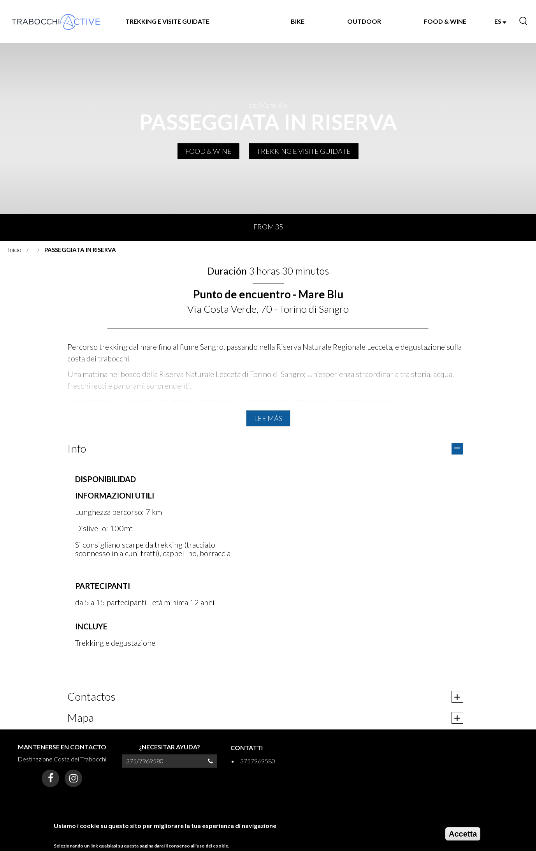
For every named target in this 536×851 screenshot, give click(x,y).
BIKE (297, 21)
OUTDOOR (364, 21)
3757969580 (257, 761)
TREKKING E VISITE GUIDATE (167, 21)
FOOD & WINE (445, 21)
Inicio (14, 249)
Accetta (463, 834)
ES (500, 21)
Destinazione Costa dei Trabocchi (62, 759)
